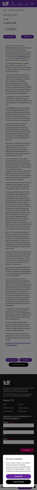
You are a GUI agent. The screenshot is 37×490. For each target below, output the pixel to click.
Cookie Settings (18, 482)
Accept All (18, 476)
